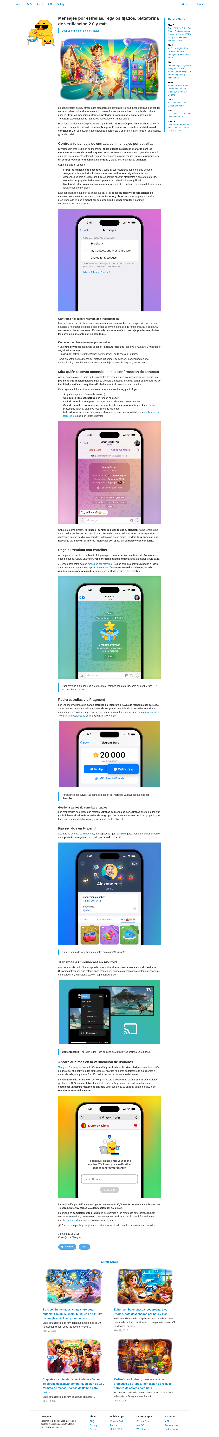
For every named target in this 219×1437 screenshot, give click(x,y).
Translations (171, 1425)
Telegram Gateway (68, 1067)
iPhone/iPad (116, 1421)
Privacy (93, 1425)
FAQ (29, 4)
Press (92, 1429)
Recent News (176, 19)
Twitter (198, 4)
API (50, 4)
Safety (60, 4)
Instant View (171, 1429)
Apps (40, 4)
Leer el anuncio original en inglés (80, 30)
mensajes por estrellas (100, 564)
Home (18, 4)
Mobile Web (116, 1429)
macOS (140, 1425)
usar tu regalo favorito (82, 833)
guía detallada (74, 1220)
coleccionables (77, 715)
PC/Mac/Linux (143, 1421)
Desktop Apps (144, 1416)
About (92, 1416)
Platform (170, 1416)
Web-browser (143, 1429)
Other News (109, 1262)
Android (114, 1425)
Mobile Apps (117, 1416)
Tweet (84, 1247)
